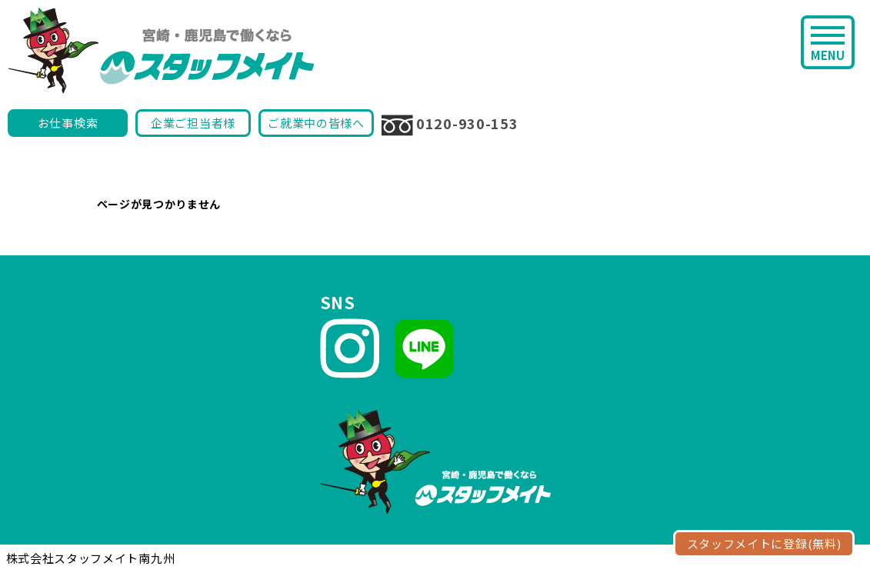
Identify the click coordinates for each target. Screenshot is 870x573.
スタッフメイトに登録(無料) (764, 543)
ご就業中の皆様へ (316, 123)
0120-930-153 (450, 124)
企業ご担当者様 (193, 123)
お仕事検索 (68, 123)
